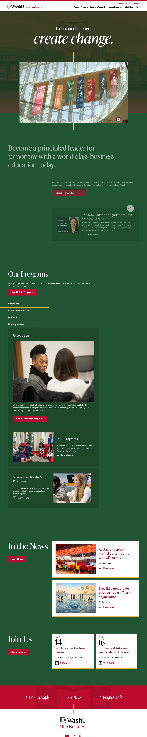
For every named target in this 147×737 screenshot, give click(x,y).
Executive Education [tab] (18, 320)
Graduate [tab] (13, 314)
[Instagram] (80, 702)
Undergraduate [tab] (16, 334)
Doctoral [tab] (12, 327)
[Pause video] (118, 119)
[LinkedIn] (74, 702)
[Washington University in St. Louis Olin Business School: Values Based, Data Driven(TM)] (73, 693)
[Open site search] (137, 7)
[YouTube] (67, 702)
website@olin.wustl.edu (95, 709)
